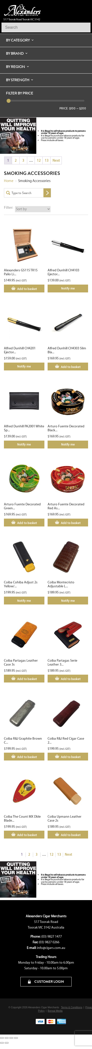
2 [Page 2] (16, 160)
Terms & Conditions (71, 1007)
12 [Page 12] (39, 160)
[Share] (11, 1038)
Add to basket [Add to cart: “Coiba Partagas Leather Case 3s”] (27, 679)
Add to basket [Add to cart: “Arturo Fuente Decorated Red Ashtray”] (71, 523)
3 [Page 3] (23, 160)
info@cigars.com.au (51, 948)
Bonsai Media (55, 1011)
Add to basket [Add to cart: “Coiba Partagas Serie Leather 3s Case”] (71, 679)
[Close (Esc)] (16, 1038)
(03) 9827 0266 (49, 942)
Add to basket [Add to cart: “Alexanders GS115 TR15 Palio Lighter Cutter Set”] (27, 289)
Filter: (8, 207)
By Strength (17, 80)
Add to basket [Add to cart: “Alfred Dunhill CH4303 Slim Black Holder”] (71, 367)
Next (56, 160)
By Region (15, 66)
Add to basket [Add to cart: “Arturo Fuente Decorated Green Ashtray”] (27, 523)
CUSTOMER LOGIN (46, 981)
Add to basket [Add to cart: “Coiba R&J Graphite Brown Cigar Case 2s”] (27, 757)
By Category (18, 40)
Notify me (68, 288)
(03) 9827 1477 (51, 936)
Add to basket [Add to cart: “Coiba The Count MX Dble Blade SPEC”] (27, 835)
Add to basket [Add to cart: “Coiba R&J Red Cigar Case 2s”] (71, 757)
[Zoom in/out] (2, 1038)
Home (8, 181)
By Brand (15, 53)
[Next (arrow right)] (7, 1043)
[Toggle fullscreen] (7, 1038)
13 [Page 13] (47, 160)
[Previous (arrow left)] (2, 1043)
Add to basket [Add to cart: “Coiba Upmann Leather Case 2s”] (71, 835)
